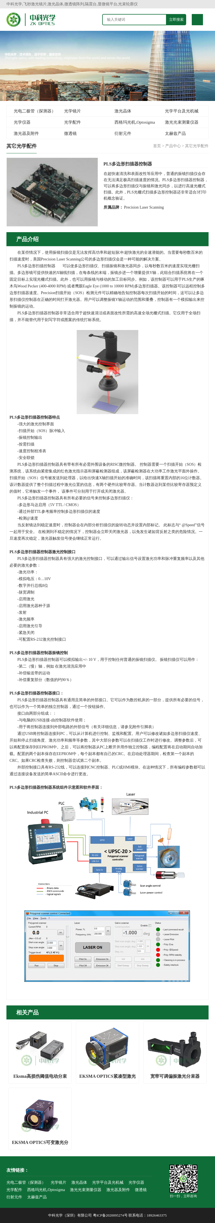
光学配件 (72, 122)
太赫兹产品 (175, 133)
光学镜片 (72, 111)
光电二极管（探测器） (35, 111)
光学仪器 (22, 122)
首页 (157, 146)
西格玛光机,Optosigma (134, 122)
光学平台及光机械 (181, 111)
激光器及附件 (26, 133)
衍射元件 (122, 133)
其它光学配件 (197, 146)
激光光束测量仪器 (181, 122)
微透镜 (70, 133)
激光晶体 (122, 111)
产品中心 (173, 146)
